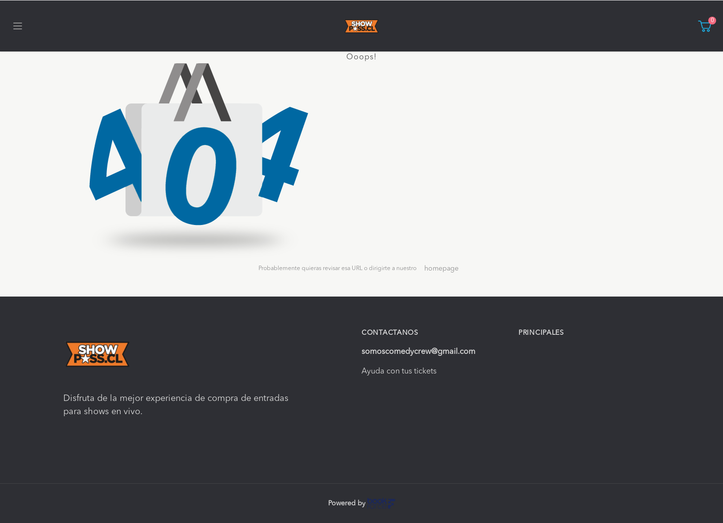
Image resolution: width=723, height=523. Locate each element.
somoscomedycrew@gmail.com (418, 352)
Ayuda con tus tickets (399, 371)
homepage (441, 268)
